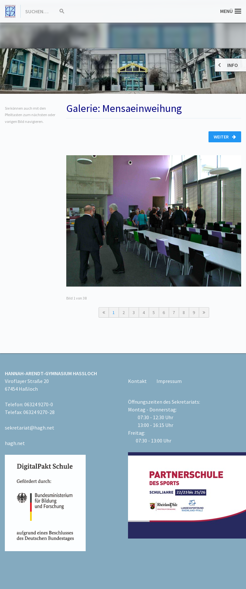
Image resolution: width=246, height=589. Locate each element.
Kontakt (137, 381)
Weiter (225, 137)
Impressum (169, 381)
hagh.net (15, 443)
